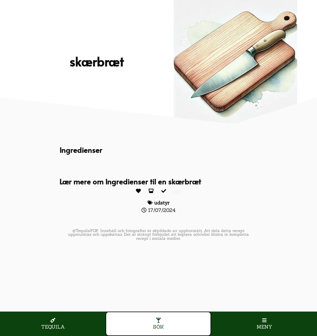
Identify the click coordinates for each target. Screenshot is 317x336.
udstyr (162, 203)
